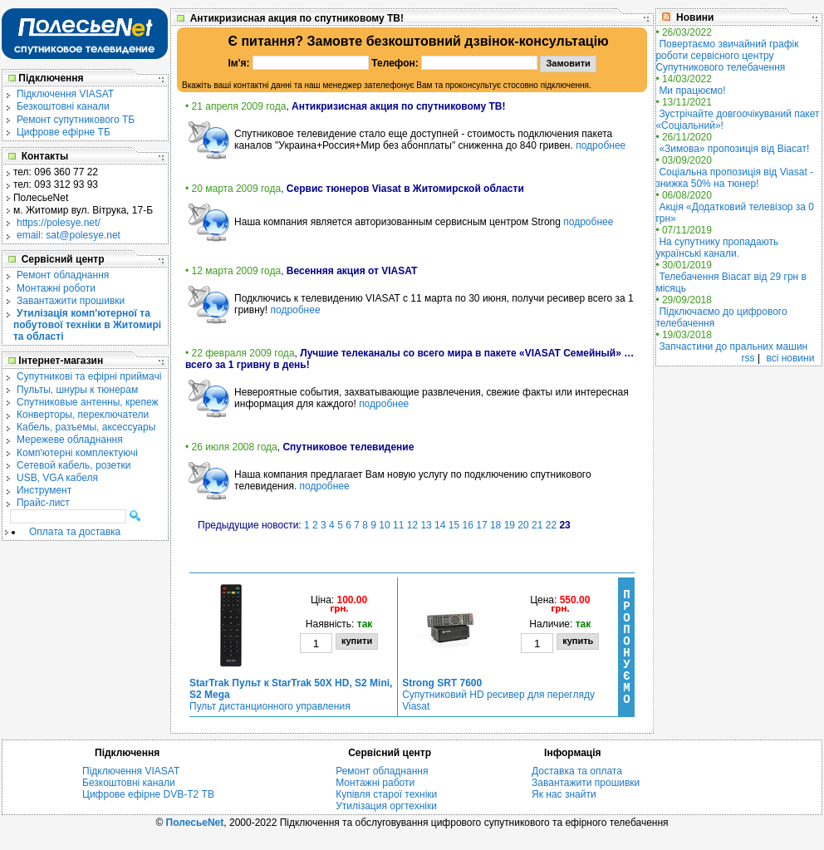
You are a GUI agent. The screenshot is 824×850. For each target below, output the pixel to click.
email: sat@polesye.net (68, 235)
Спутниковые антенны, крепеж (88, 402)
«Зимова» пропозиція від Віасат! (734, 149)
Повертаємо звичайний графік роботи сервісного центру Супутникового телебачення (726, 55)
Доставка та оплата (577, 771)
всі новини (790, 358)
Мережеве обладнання (70, 439)
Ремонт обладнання (63, 275)
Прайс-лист (43, 503)
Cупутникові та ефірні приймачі (89, 376)
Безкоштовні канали (63, 106)
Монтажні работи (375, 783)
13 (425, 525)
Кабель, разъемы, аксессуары (86, 427)
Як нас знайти (564, 794)
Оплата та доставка (74, 532)
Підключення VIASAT (65, 94)
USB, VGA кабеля (57, 478)
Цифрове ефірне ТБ (63, 132)
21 (537, 525)
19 (509, 525)
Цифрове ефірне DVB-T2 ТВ (148, 794)
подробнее (600, 145)
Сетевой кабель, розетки (73, 465)
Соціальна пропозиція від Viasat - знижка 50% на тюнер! (734, 177)
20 (522, 525)
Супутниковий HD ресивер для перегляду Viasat (498, 694)
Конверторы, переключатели (83, 414)
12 (412, 525)
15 (454, 525)
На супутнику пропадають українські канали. (716, 247)
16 (468, 525)
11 (398, 525)
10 (384, 525)
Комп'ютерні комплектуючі (77, 453)
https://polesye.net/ (59, 222)
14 (439, 525)
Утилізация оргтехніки (386, 806)
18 (495, 525)
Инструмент (44, 490)
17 (481, 525)
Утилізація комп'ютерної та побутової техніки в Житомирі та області (87, 324)
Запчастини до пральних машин (733, 346)
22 (551, 525)
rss (748, 358)
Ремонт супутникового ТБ (76, 119)
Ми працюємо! (692, 90)
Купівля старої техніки (386, 794)
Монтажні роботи (56, 288)
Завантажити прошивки (71, 301)
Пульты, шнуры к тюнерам (77, 390)
